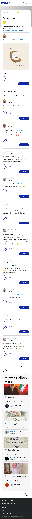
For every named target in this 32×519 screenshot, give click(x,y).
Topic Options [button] (26, 17)
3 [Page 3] (13, 95)
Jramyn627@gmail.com (17, 476)
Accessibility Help (7, 501)
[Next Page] (23, 95)
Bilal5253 (12, 431)
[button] (26, 35)
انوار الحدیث (12, 424)
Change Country (6, 513)
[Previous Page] (5, 95)
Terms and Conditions (8, 504)
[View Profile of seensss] (9, 151)
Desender (12, 405)
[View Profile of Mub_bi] (9, 35)
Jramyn (12, 484)
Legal (3, 510)
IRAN (10, 397)
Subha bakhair (13, 450)
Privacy (3, 507)
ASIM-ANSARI (13, 458)
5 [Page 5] (19, 95)
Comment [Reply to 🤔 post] (24, 83)
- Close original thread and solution (13, 31)
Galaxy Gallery (19, 39)
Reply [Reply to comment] (24, 118)
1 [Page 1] (10, 366)
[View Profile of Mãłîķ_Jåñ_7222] (11, 178)
